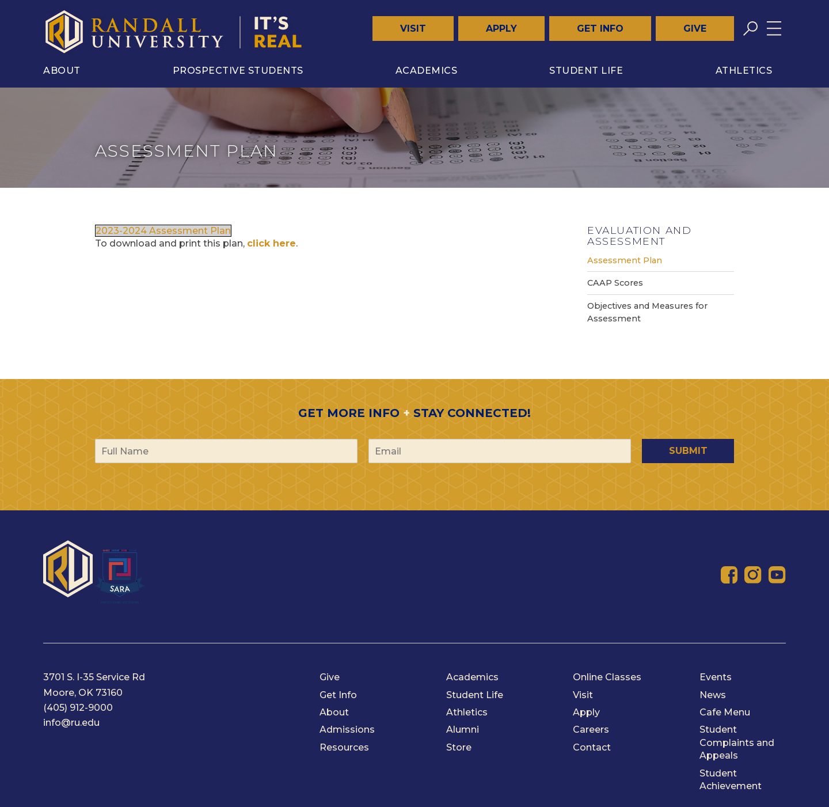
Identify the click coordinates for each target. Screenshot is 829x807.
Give (694, 28)
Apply (501, 28)
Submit (688, 450)
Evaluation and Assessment (639, 235)
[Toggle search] (750, 28)
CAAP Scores (615, 283)
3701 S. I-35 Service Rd (94, 677)
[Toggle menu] (774, 28)
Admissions (347, 729)
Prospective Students (238, 70)
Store (458, 747)
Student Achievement (730, 779)
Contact (592, 747)
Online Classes (607, 677)
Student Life (586, 70)
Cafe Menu (724, 712)
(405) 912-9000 (78, 707)
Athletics (744, 70)
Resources (344, 747)
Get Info (600, 28)
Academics (427, 70)
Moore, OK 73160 (83, 692)
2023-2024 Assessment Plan (163, 230)
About (62, 70)
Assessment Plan (624, 260)
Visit (413, 28)
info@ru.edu (71, 722)
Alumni (462, 729)
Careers (591, 729)
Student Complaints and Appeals (736, 742)
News (712, 694)
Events (715, 677)
